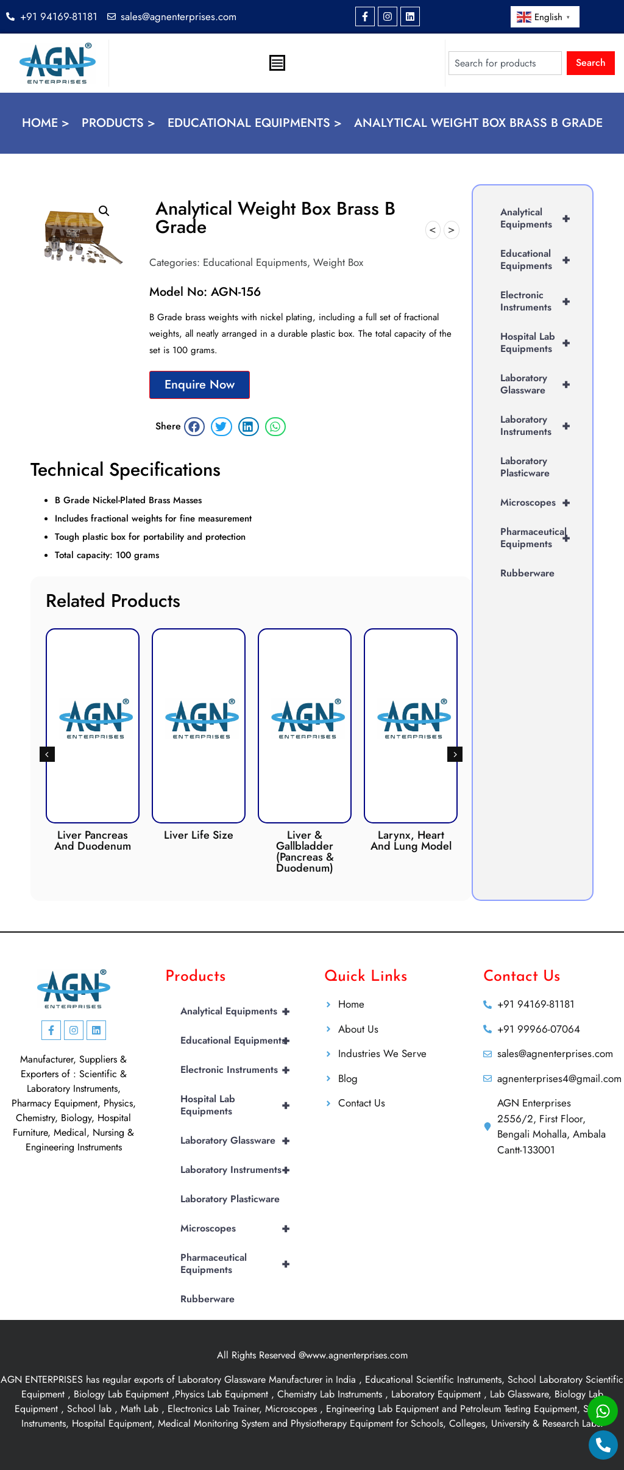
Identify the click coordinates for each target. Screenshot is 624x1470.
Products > (118, 123)
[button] (104, 211)
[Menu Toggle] (277, 63)
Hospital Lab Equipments (540, 343)
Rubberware (527, 573)
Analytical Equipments (540, 218)
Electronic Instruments (540, 301)
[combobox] (505, 63)
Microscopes (540, 502)
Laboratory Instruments (540, 425)
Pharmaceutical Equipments (540, 538)
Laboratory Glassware (540, 384)
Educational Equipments (255, 262)
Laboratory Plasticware (525, 467)
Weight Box (338, 262)
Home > (45, 123)
